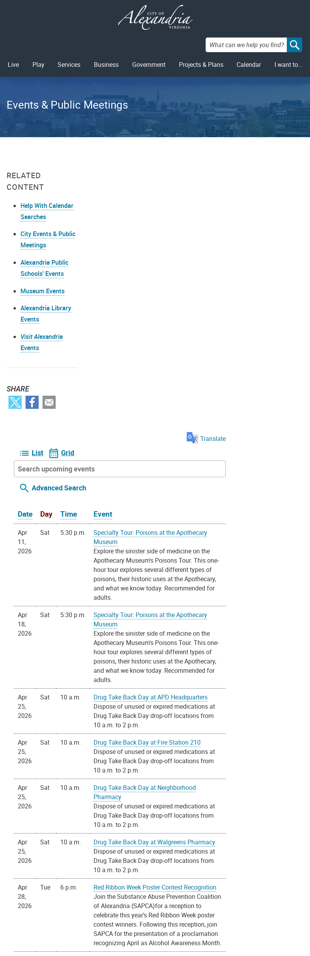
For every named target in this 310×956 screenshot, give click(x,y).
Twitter (15, 413)
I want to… (288, 64)
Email (49, 413)
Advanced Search (138, 214)
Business (106, 64)
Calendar (249, 64)
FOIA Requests (46, 894)
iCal (223, 843)
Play (38, 64)
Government (148, 64)
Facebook (32, 413)
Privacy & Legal (47, 907)
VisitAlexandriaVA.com (216, 919)
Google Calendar (191, 843)
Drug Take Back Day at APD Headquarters (230, 423)
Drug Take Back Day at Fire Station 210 (226, 468)
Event (182, 240)
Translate (283, 165)
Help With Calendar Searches (33, 217)
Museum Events (42, 302)
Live (13, 64)
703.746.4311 (98, 919)
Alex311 (90, 907)
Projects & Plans (201, 64)
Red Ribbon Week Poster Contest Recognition (234, 613)
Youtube (158, 906)
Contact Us (94, 894)
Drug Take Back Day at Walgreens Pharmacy (234, 568)
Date (104, 240)
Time (148, 240)
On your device (144, 843)
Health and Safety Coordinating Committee (231, 696)
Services (69, 64)
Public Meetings (48, 919)
